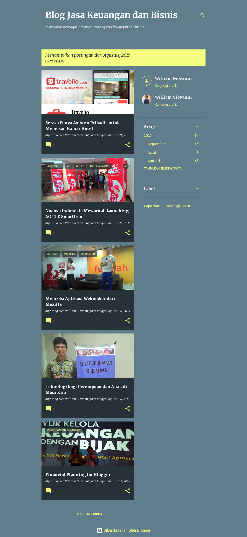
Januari (154, 161)
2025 (148, 135)
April (152, 152)
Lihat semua (54, 61)
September (157, 144)
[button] (127, 145)
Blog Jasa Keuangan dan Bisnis (111, 15)
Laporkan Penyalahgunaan (167, 206)
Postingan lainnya (88, 514)
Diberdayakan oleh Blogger (124, 530)
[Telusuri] (203, 15)
